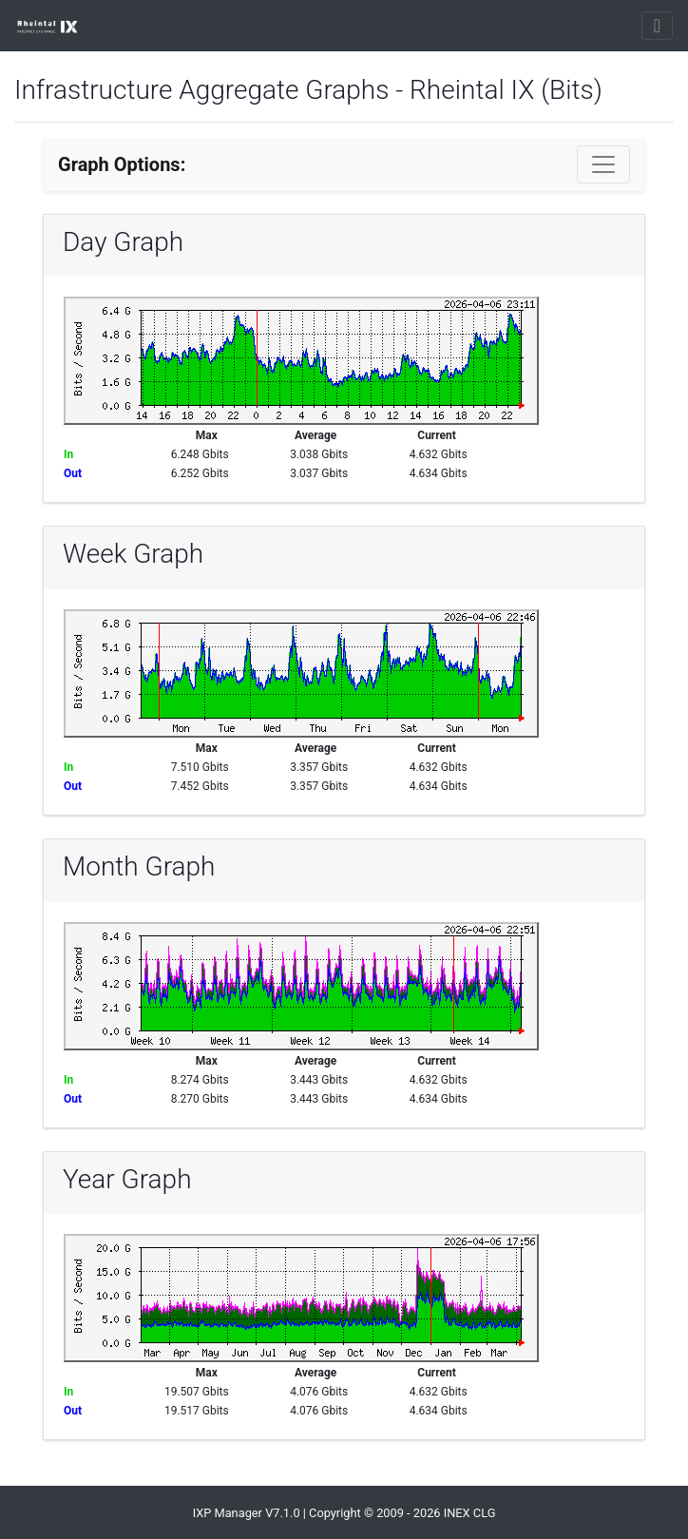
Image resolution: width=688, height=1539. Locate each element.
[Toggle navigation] (657, 25)
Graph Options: (121, 164)
